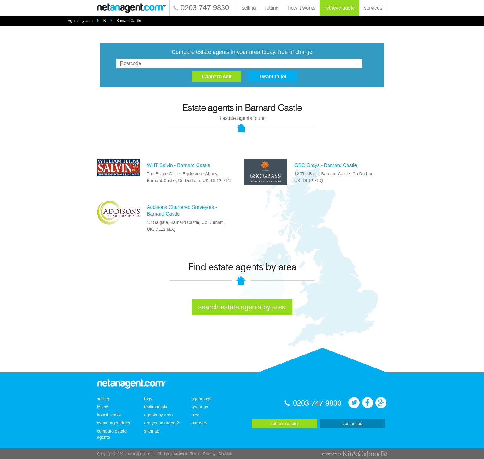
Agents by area (80, 20)
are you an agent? (161, 422)
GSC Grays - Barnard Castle (325, 165)
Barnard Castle (128, 20)
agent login (202, 398)
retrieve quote (339, 7)
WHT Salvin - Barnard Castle (178, 165)
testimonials (155, 406)
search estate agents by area (242, 307)
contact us (352, 423)
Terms (195, 454)
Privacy (209, 454)
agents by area (158, 414)
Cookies (225, 454)
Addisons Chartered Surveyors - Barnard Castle (182, 211)
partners (199, 422)
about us (199, 406)
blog (195, 414)
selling (249, 7)
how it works (301, 7)
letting (272, 7)
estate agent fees (113, 422)
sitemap (151, 431)
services (373, 7)
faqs (148, 398)
